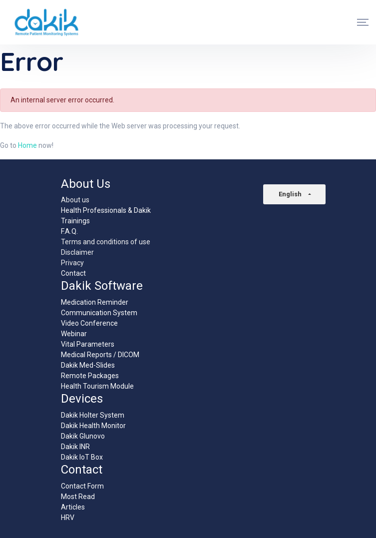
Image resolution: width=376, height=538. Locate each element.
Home (27, 145)
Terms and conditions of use (105, 242)
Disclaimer (77, 252)
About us (75, 200)
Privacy (72, 263)
